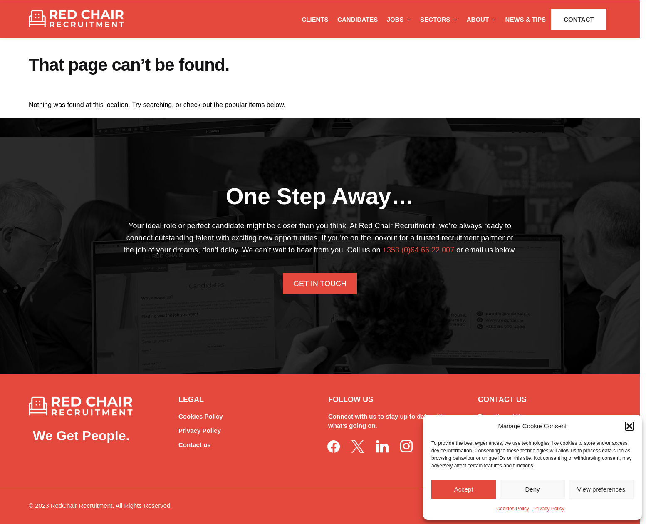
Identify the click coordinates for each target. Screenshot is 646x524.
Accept (463, 489)
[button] (629, 426)
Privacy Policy (548, 509)
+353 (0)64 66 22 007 (418, 250)
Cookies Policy (512, 509)
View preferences (601, 489)
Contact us (194, 444)
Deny (532, 489)
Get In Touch (320, 283)
